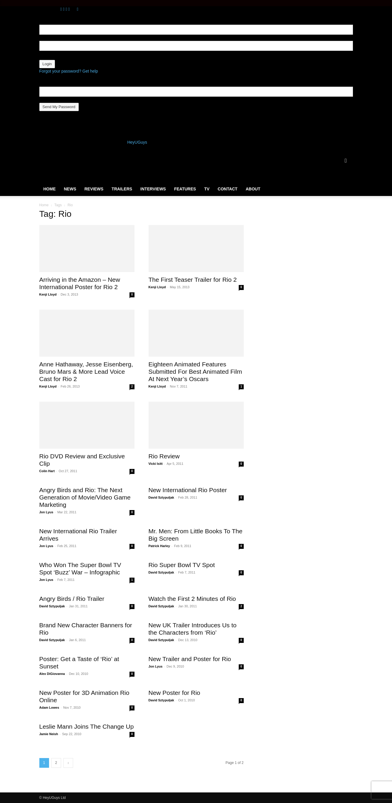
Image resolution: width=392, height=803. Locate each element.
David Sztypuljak (161, 497)
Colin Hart (47, 471)
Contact (227, 189)
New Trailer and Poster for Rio (190, 659)
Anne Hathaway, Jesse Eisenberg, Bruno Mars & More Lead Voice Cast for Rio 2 (86, 371)
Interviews (153, 189)
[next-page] (68, 763)
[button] (346, 161)
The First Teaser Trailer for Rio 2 (193, 279)
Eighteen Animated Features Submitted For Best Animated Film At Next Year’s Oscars (195, 371)
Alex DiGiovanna (52, 673)
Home (49, 189)
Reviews (94, 189)
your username (53, 37)
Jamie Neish (48, 734)
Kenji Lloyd (48, 294)
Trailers (122, 189)
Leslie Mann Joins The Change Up (86, 726)
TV (206, 189)
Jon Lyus (46, 512)
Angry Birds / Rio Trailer (72, 598)
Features (185, 189)
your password (52, 56)
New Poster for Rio (174, 692)
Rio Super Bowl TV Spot (182, 564)
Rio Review (164, 456)
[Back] (77, 9)
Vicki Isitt (156, 463)
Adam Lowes (49, 707)
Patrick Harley (159, 546)
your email (48, 99)
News (70, 189)
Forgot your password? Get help (68, 71)
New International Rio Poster (188, 490)
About (253, 189)
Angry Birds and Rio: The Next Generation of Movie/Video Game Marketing (85, 497)
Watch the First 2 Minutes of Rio (192, 598)
